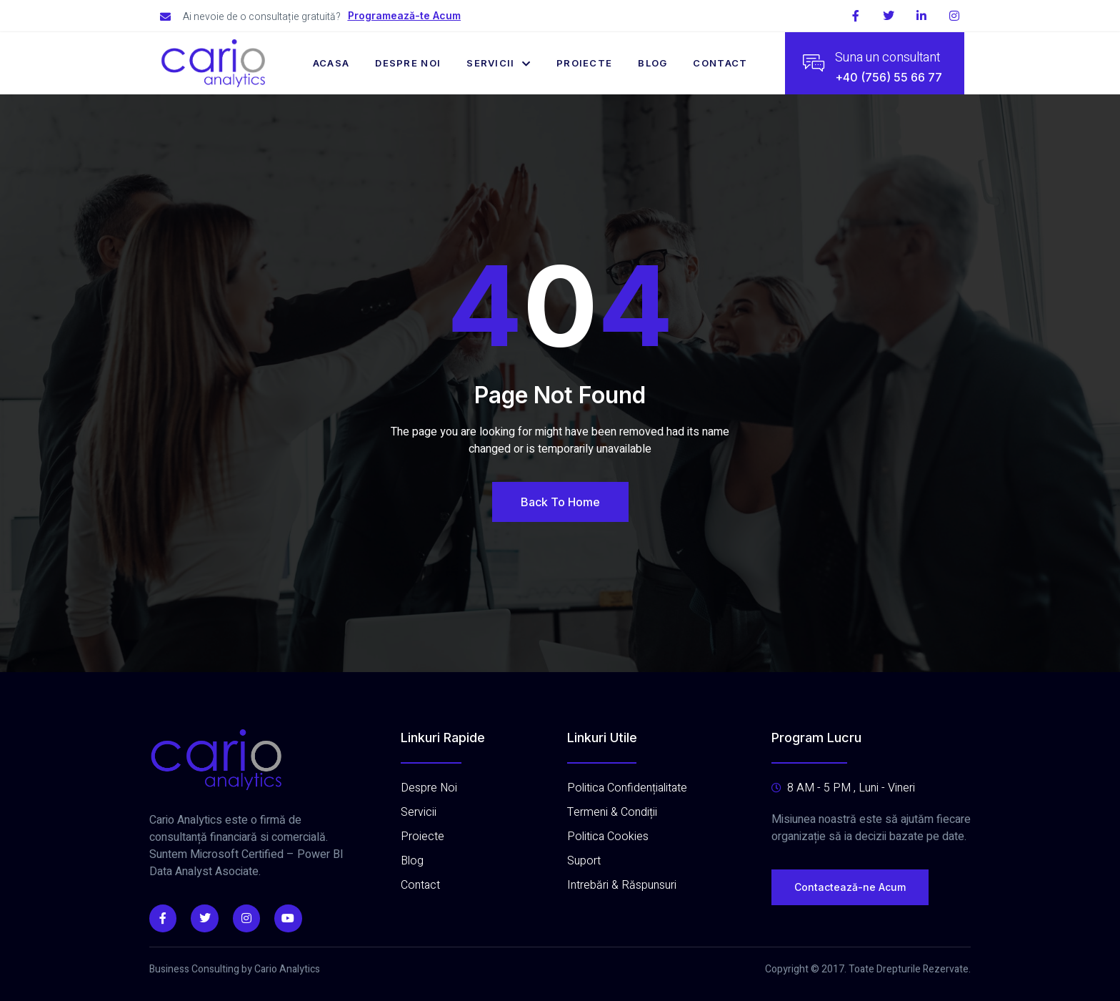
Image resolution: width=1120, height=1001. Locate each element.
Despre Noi (408, 63)
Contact (721, 63)
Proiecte (584, 63)
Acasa (331, 63)
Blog (652, 63)
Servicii (498, 63)
